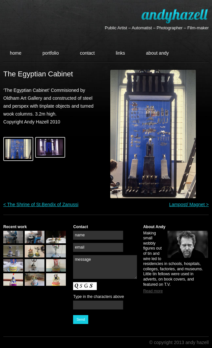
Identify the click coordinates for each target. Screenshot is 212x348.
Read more (153, 291)
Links (120, 53)
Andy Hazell (175, 16)
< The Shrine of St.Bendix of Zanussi (40, 204)
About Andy (157, 53)
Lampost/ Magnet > (189, 204)
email (79, 247)
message (83, 259)
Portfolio (50, 53)
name (80, 235)
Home (15, 53)
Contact (87, 53)
